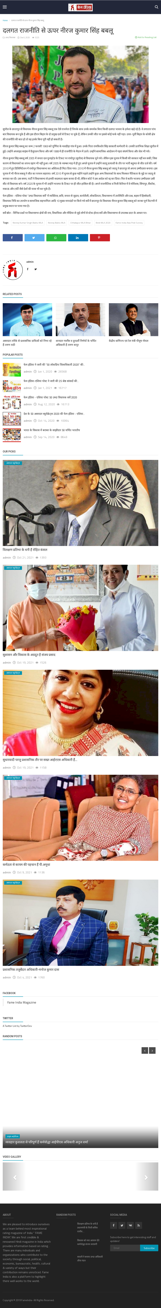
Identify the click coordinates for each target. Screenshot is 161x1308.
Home (5, 20)
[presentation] (145, 1050)
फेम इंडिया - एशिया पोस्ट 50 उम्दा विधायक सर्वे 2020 (50, 397)
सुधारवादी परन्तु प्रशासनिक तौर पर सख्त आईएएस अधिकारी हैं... (40, 760)
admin (30, 262)
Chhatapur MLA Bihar (80, 222)
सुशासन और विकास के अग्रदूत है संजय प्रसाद (29, 655)
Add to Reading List (145, 37)
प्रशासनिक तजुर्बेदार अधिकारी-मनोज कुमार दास (31, 969)
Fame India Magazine (21, 1002)
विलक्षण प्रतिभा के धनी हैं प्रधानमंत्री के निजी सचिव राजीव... (87, 1227)
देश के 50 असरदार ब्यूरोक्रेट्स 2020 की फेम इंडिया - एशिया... (54, 413)
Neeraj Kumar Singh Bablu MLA (28, 222)
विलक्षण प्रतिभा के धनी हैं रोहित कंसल (25, 550)
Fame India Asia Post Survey (129, 222)
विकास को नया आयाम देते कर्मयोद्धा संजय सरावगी (88, 1242)
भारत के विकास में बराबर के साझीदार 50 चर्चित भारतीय (52, 430)
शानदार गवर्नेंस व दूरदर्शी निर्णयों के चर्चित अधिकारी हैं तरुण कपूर (76, 343)
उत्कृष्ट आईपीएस (12, 1136)
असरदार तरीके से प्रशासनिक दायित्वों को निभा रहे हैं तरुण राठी (27, 343)
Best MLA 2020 (103, 222)
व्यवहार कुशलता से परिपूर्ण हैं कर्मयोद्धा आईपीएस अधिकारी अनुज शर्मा (46, 1142)
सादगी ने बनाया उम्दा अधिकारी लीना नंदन (90, 1258)
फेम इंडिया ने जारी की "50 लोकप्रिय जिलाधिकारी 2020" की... (54, 364)
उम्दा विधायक (9, 37)
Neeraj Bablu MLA (56, 222)
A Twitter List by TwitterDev (17, 1026)
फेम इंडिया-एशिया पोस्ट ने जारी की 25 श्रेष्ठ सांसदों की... (51, 381)
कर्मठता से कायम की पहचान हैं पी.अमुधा (26, 864)
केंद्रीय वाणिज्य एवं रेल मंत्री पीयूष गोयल (128, 341)
